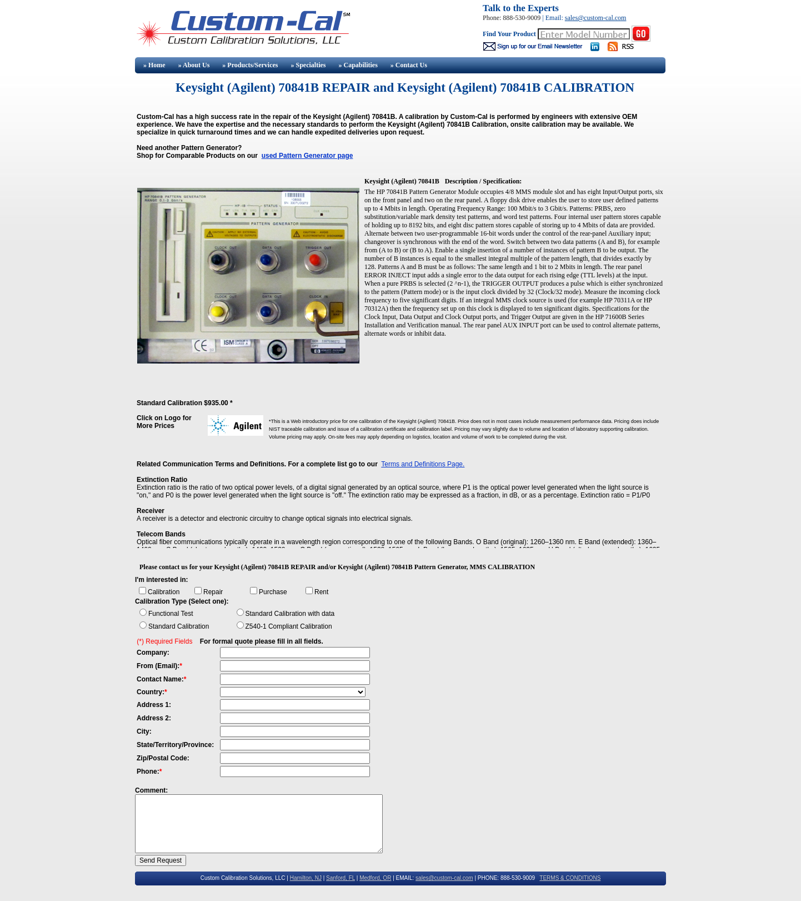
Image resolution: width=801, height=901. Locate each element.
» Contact (409, 65)
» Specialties (308, 65)
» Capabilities (357, 65)
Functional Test (170, 614)
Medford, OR (375, 878)
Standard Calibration (178, 626)
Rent (321, 592)
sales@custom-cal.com (596, 18)
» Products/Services (250, 65)
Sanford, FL (340, 878)
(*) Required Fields (164, 641)
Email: (555, 18)
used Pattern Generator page (307, 156)
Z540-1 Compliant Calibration (289, 626)
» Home (154, 65)
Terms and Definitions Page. (422, 464)
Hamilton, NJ (306, 878)
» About (194, 65)
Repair (213, 592)
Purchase (273, 592)
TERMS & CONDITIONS (569, 878)
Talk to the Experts (521, 8)
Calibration (163, 592)
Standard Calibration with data (290, 614)
